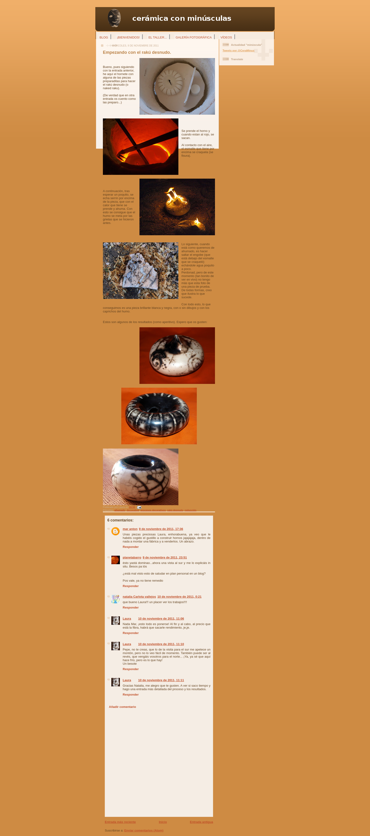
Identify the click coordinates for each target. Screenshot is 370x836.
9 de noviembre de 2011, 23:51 (165, 557)
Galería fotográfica (194, 37)
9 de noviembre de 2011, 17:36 (161, 529)
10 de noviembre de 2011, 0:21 (179, 596)
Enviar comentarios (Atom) (143, 830)
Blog (104, 37)
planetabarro (132, 557)
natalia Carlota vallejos (139, 596)
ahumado (119, 510)
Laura (127, 618)
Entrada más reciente (120, 822)
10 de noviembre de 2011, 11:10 (161, 644)
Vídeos (226, 37)
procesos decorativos (153, 510)
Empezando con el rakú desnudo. (137, 52)
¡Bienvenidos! (128, 37)
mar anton (130, 529)
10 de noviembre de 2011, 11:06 (161, 618)
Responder (131, 547)
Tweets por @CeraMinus (238, 50)
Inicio (163, 822)
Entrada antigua (201, 822)
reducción (191, 510)
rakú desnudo (175, 510)
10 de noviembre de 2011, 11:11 (161, 680)
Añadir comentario (122, 707)
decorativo (133, 510)
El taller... (157, 37)
